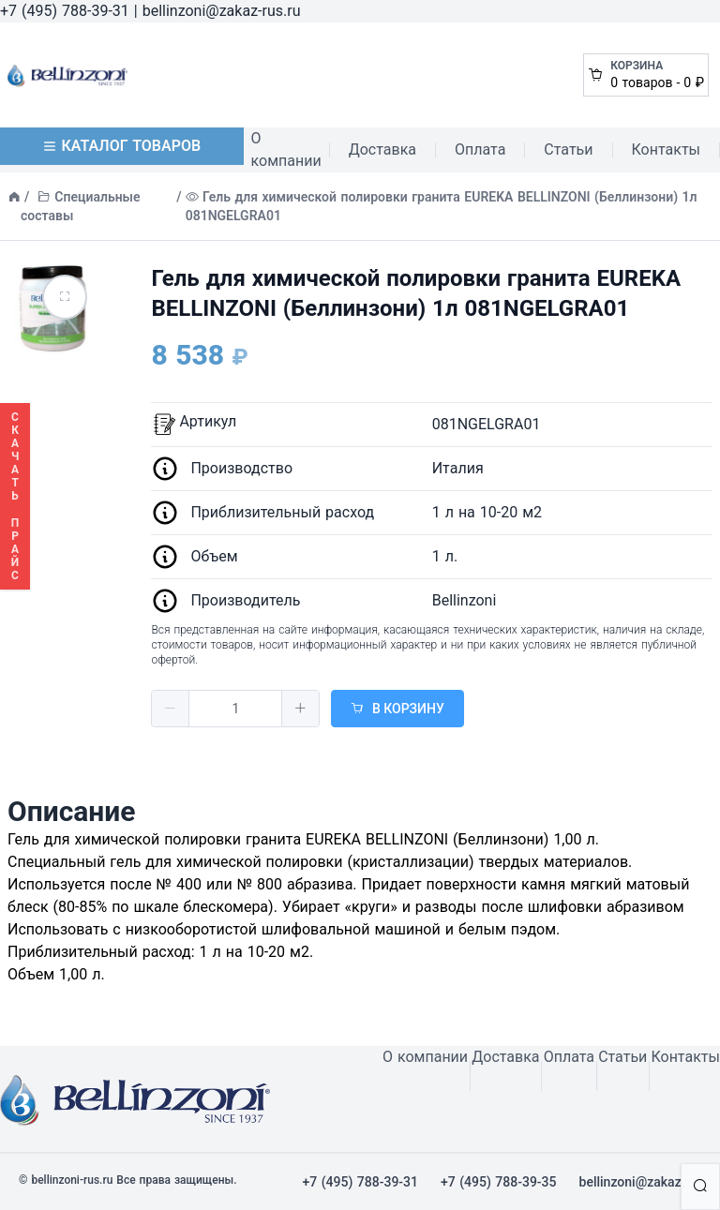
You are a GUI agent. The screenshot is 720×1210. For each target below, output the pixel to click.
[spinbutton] (235, 708)
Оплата (480, 149)
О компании (286, 149)
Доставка (382, 149)
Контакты (666, 149)
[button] (170, 708)
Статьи (568, 149)
